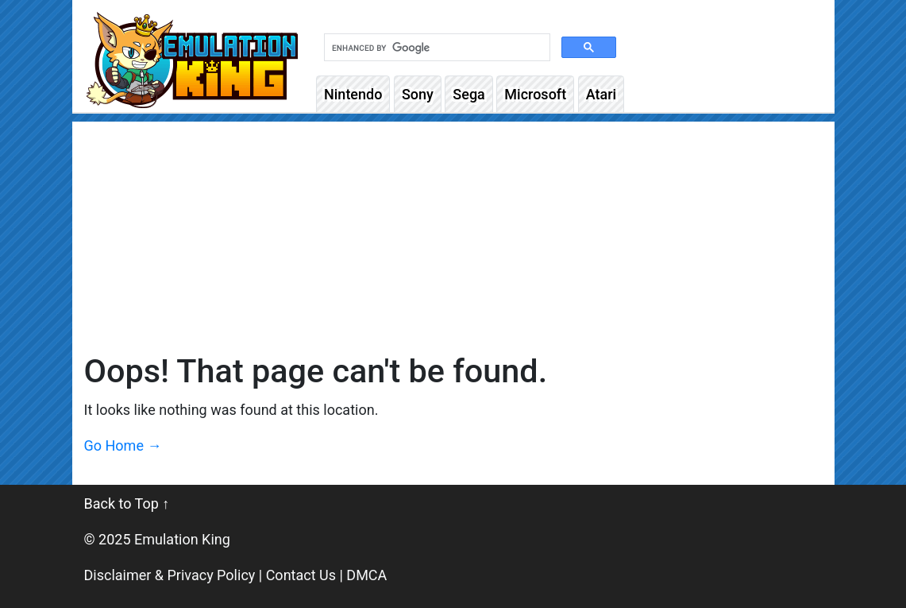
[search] (435, 47)
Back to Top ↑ (127, 503)
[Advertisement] (453, 233)
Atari (601, 94)
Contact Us (301, 575)
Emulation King (182, 539)
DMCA (366, 575)
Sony (418, 94)
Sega (468, 94)
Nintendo (353, 94)
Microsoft (535, 94)
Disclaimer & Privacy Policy (170, 575)
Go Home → (123, 445)
